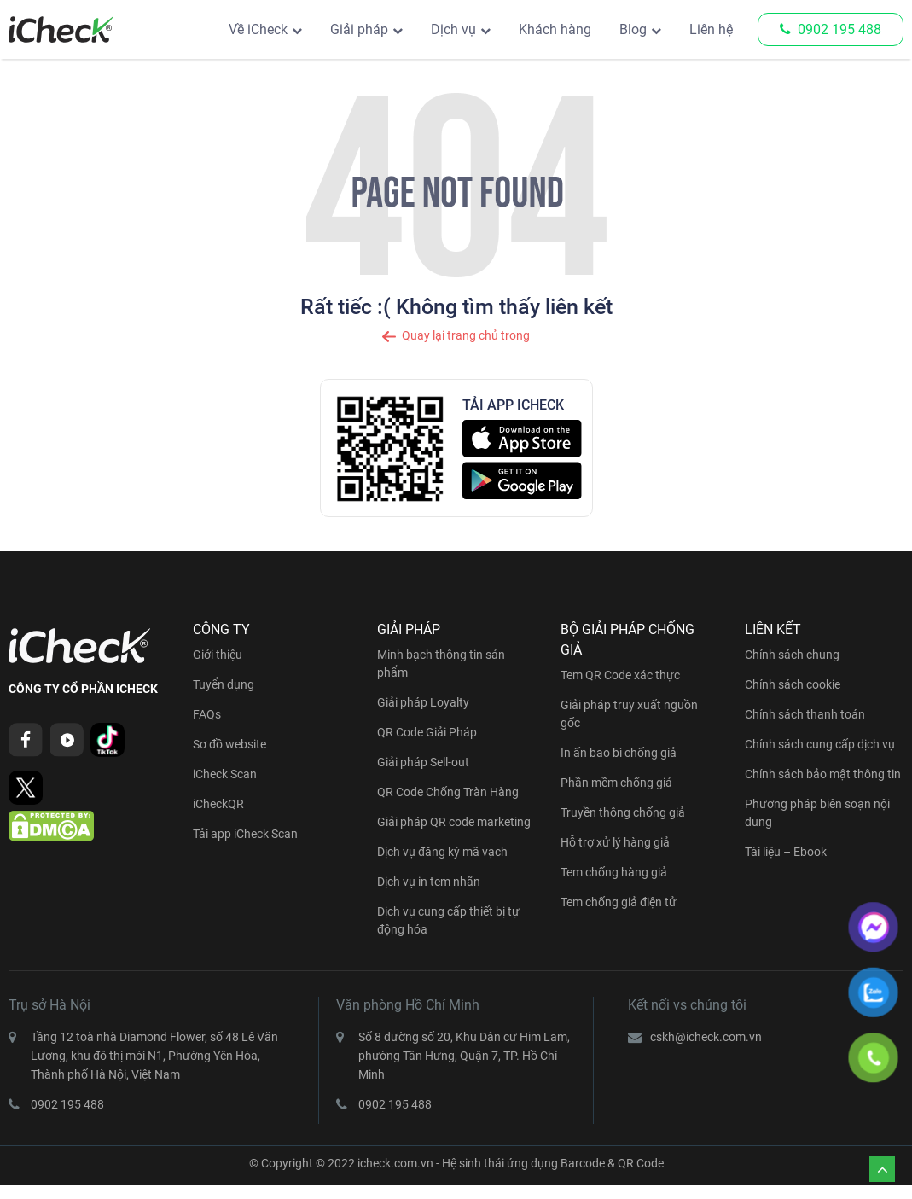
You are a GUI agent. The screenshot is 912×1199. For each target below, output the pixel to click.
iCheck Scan (225, 774)
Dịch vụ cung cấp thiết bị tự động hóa (448, 920)
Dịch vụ (453, 29)
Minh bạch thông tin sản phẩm (441, 663)
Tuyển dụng (223, 684)
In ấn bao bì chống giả (619, 753)
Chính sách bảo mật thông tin (823, 774)
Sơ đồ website (229, 744)
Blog (633, 29)
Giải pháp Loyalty (423, 702)
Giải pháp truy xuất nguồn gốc (629, 714)
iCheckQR (218, 804)
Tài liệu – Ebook (786, 852)
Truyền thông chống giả (623, 812)
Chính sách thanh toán (805, 714)
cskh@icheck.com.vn (706, 1037)
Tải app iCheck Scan (245, 834)
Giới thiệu (217, 654)
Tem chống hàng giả (614, 872)
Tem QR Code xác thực (620, 675)
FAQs (207, 714)
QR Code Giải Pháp (427, 732)
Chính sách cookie (792, 684)
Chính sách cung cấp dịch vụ (820, 744)
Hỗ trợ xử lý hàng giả (615, 842)
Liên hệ (711, 29)
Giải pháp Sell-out (423, 762)
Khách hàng (555, 29)
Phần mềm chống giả (616, 782)
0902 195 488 (830, 29)
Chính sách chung (792, 654)
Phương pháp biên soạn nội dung (817, 813)
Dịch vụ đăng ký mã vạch (442, 852)
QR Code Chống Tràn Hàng (448, 792)
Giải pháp (359, 29)
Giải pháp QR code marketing (454, 822)
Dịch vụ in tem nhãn (428, 881)
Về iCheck (258, 29)
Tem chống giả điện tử (619, 902)
